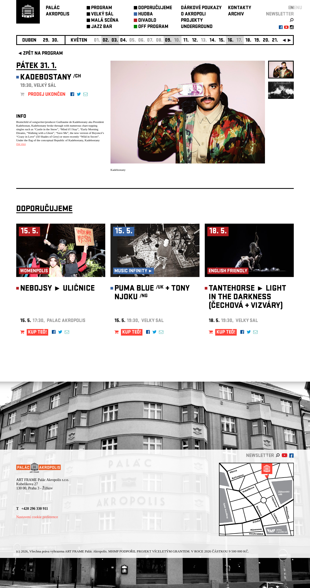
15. (222, 41)
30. (55, 41)
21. (275, 41)
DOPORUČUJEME (155, 8)
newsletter (280, 15)
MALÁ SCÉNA (105, 21)
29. (46, 41)
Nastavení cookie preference (37, 517)
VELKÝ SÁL (102, 15)
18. (248, 41)
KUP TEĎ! (37, 333)
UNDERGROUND (197, 27)
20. (266, 41)
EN (291, 8)
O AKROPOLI (193, 15)
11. (186, 41)
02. (106, 41)
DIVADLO (147, 21)
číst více (21, 143)
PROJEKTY (192, 21)
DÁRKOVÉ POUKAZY (201, 8)
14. (212, 41)
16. (231, 41)
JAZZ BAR (101, 27)
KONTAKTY (239, 8)
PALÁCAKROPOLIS (57, 11)
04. (123, 41)
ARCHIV (236, 15)
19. (257, 41)
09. (168, 41)
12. (195, 41)
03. (115, 41)
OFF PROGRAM (153, 27)
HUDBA (145, 15)
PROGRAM (101, 8)
